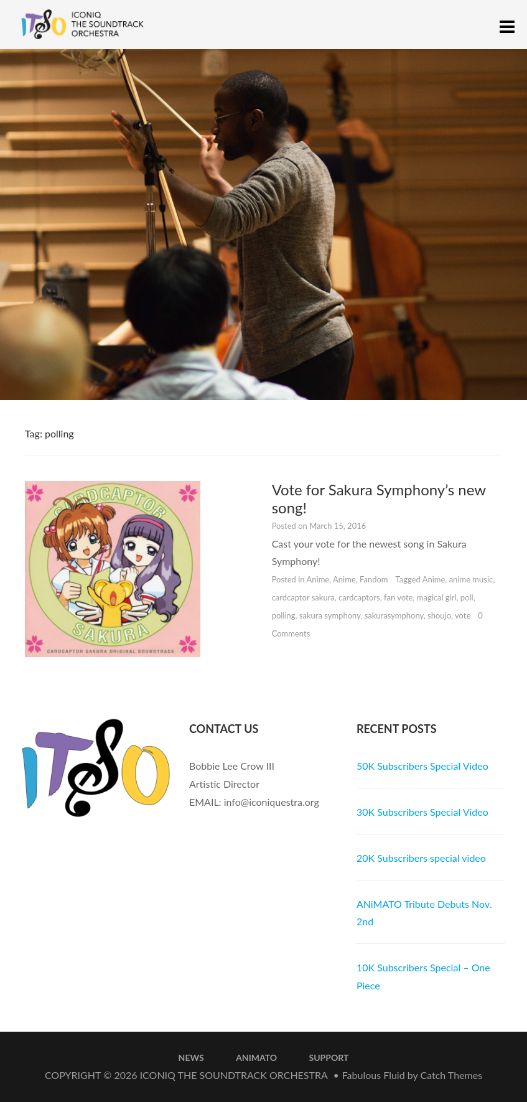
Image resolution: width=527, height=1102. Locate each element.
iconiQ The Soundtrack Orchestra (234, 1075)
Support (329, 1057)
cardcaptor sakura (303, 597)
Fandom (374, 579)
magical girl (437, 597)
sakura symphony (329, 615)
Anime (317, 579)
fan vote (398, 597)
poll (466, 597)
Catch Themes (451, 1075)
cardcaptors (359, 597)
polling (284, 615)
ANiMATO (256, 1057)
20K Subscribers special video (421, 858)
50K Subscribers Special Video (422, 766)
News (191, 1057)
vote (462, 615)
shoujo (439, 615)
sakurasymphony (394, 615)
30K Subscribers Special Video (422, 812)
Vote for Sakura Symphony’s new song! (379, 498)
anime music (471, 579)
